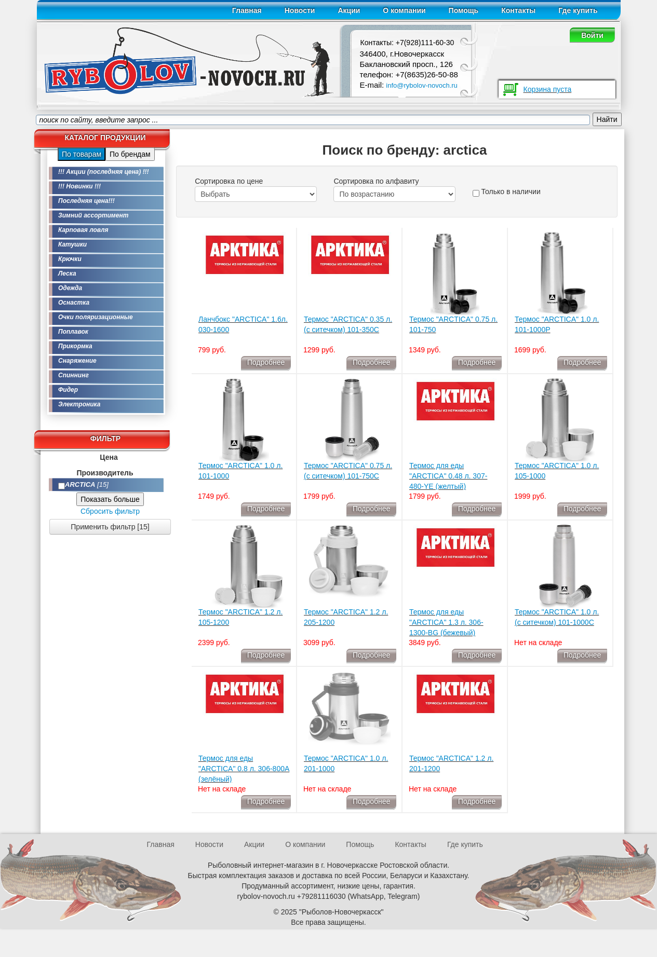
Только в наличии (507, 192)
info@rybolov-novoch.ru (421, 85)
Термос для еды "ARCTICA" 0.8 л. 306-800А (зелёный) (243, 768)
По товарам (81, 154)
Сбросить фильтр (110, 511)
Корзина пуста (548, 89)
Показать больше (110, 499)
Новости (300, 10)
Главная (247, 10)
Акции (349, 10)
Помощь (464, 10)
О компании (404, 10)
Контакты (518, 10)
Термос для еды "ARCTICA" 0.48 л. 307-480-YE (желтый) (448, 475)
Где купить (577, 10)
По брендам (130, 154)
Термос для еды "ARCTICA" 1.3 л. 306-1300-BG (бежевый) (446, 622)
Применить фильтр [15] (110, 527)
